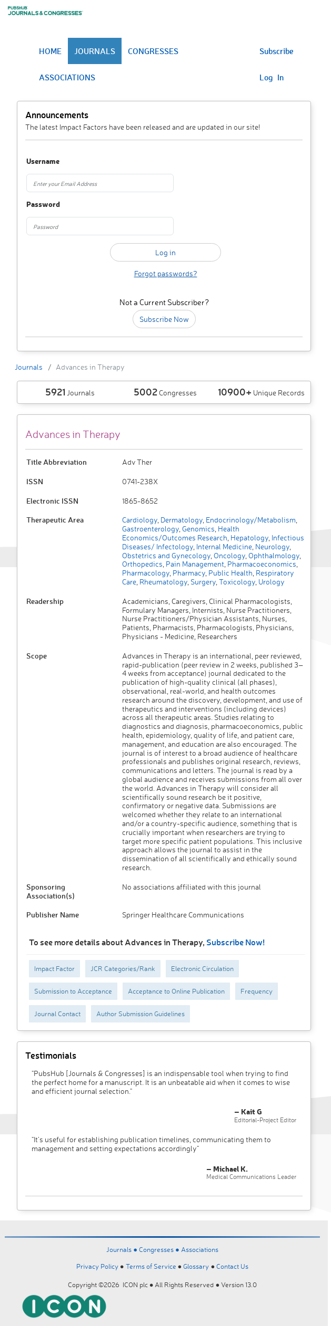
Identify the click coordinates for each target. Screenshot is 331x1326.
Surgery (202, 581)
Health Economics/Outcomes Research (180, 533)
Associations (199, 1249)
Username (42, 161)
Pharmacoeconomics (261, 563)
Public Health (230, 572)
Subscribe (276, 51)
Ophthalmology (273, 555)
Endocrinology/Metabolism (250, 519)
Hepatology (248, 537)
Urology (271, 581)
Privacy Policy (97, 1266)
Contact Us (232, 1266)
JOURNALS (94, 51)
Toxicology (236, 581)
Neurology (271, 546)
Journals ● (122, 1249)
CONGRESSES (153, 51)
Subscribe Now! (235, 941)
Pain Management (194, 563)
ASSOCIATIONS (67, 77)
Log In (271, 77)
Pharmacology (145, 572)
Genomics (197, 528)
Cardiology (139, 519)
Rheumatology (162, 581)
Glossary (196, 1266)
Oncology (228, 555)
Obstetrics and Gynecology (166, 555)
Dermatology (181, 519)
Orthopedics (142, 563)
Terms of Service (151, 1266)
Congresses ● (160, 1249)
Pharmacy (188, 572)
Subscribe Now (164, 319)
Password (43, 204)
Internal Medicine (223, 546)
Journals (29, 366)
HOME (50, 51)
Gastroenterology (150, 528)
